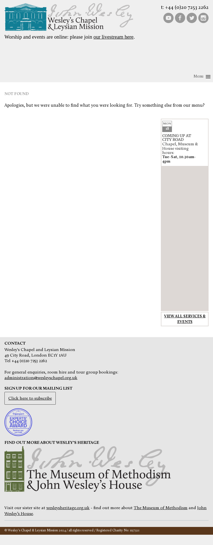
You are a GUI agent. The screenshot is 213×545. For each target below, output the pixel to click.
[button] (198, 76)
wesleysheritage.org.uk (68, 508)
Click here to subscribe (30, 398)
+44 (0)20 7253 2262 (187, 7)
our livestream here (113, 37)
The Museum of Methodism (160, 508)
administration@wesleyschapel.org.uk (40, 378)
